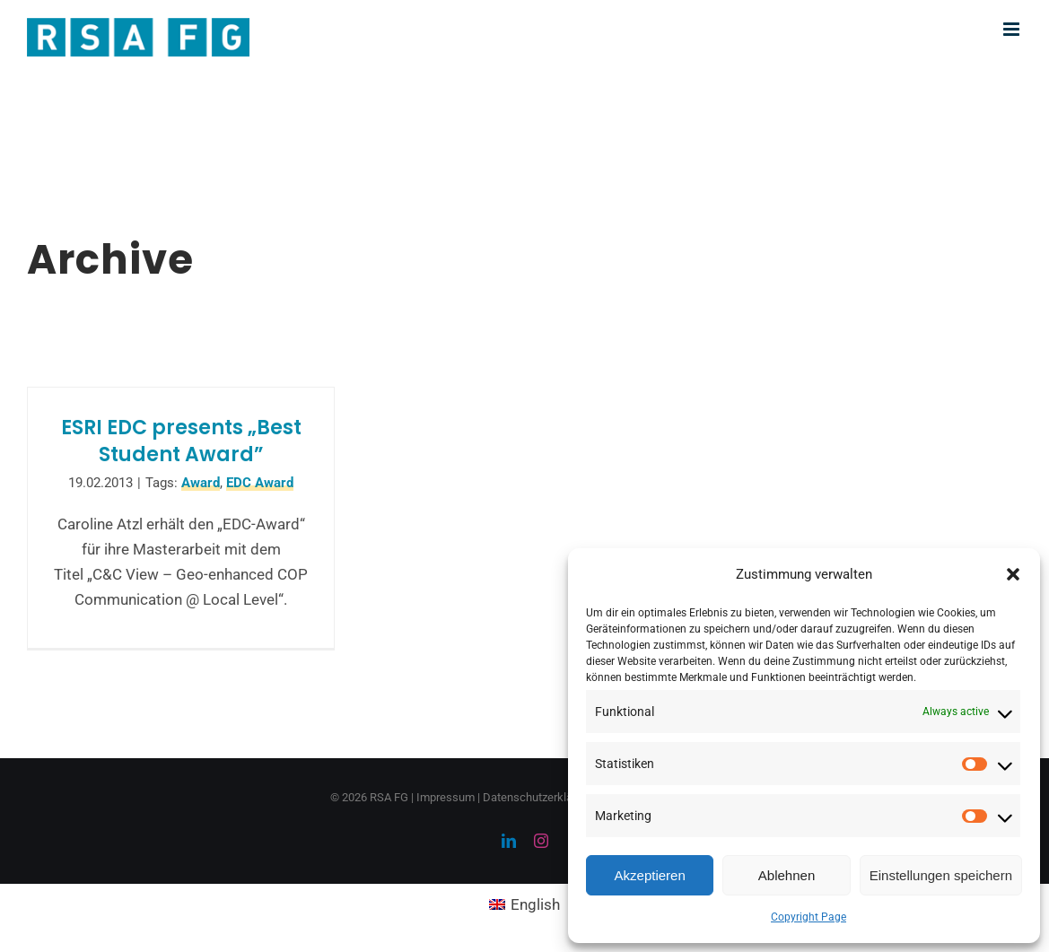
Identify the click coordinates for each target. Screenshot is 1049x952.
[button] (1013, 574)
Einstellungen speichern (941, 875)
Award (200, 483)
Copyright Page (808, 917)
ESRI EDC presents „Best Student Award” (181, 441)
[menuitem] (525, 905)
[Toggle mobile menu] (1012, 29)
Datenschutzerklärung (539, 797)
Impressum (445, 797)
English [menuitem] (535, 904)
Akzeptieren (650, 875)
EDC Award (259, 483)
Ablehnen (786, 875)
